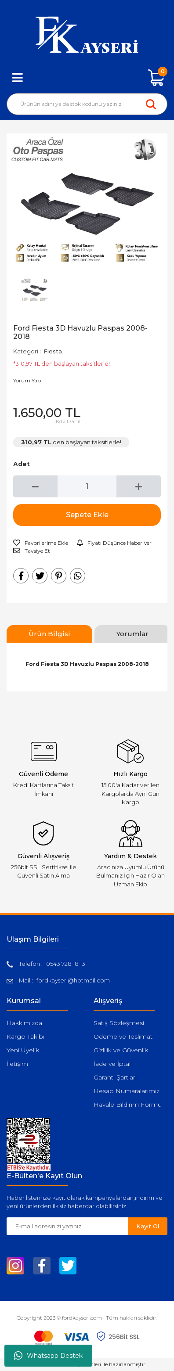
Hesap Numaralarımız (127, 1091)
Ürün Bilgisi (49, 634)
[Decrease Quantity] (35, 486)
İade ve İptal (112, 1064)
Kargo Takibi (25, 1036)
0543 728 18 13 (65, 963)
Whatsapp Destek (48, 1355)
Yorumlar (132, 634)
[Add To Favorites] (40, 543)
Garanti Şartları (115, 1077)
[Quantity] (87, 486)
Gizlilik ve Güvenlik (121, 1050)
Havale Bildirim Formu (128, 1104)
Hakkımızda (24, 1023)
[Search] (87, 104)
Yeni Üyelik (23, 1050)
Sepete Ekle (87, 515)
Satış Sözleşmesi (119, 1023)
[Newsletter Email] (67, 1226)
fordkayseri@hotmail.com (73, 980)
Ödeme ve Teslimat (123, 1036)
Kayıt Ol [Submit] (147, 1226)
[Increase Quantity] (138, 486)
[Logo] (87, 34)
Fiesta (53, 351)
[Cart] (156, 78)
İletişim (17, 1064)
